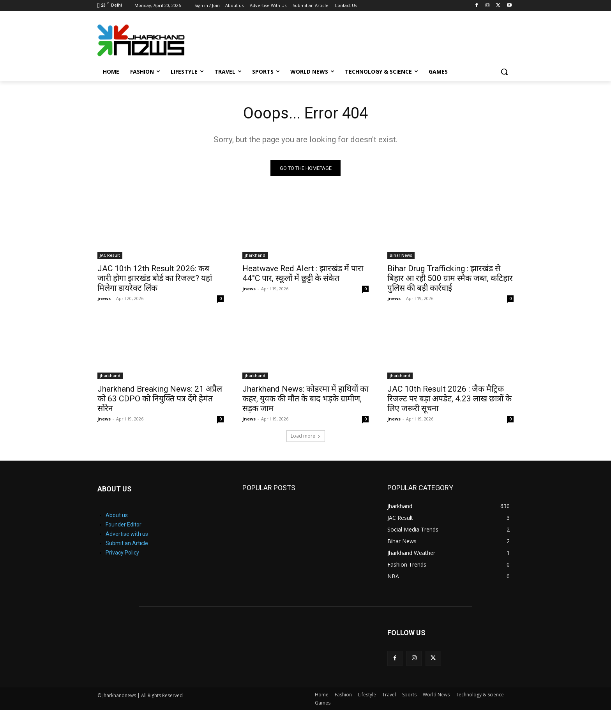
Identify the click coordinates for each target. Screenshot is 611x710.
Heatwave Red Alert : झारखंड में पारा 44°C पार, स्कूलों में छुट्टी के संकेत (302, 273)
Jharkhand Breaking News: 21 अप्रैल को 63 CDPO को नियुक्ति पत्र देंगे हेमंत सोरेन (159, 398)
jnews (104, 298)
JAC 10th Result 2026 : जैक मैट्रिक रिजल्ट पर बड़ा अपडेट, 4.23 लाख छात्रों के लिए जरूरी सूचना (449, 398)
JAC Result (110, 255)
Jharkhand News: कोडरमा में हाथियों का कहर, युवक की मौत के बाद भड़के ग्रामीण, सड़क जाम (305, 398)
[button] (504, 71)
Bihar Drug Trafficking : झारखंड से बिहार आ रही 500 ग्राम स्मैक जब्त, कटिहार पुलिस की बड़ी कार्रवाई (450, 278)
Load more (306, 436)
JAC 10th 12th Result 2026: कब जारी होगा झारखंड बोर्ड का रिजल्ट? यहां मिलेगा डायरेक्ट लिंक (154, 278)
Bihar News (401, 255)
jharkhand (255, 255)
